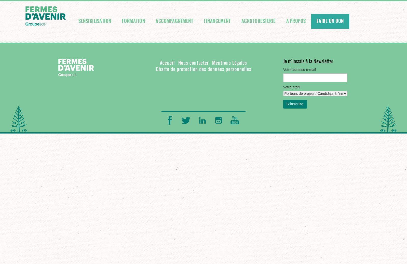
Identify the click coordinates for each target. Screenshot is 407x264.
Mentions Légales (229, 62)
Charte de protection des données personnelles (203, 69)
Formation (133, 21)
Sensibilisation (94, 21)
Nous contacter (193, 62)
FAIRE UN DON (330, 21)
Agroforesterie (258, 21)
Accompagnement (174, 21)
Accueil (167, 62)
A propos (296, 21)
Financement (217, 21)
